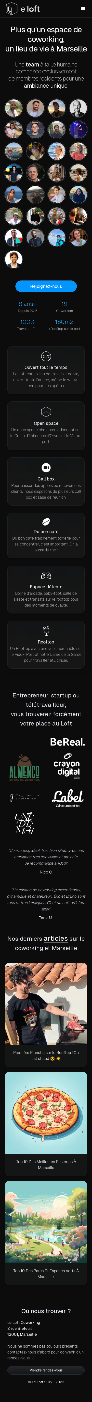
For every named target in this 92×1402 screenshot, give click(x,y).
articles (56, 938)
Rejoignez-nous (46, 286)
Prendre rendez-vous (46, 1370)
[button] (83, 8)
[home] (23, 8)
